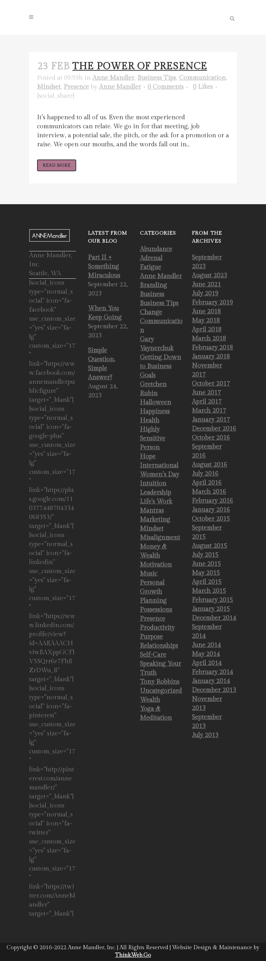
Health (149, 420)
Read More (57, 165)
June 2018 (206, 311)
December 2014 (214, 618)
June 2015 (206, 564)
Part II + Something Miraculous (104, 266)
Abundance (156, 249)
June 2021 (206, 284)
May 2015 (206, 573)
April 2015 (207, 582)
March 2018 (209, 338)
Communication (202, 77)
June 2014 (206, 645)
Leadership (155, 492)
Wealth (150, 699)
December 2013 (214, 690)
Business (152, 294)
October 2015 (211, 518)
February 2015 (212, 600)
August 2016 (209, 464)
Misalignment (160, 537)
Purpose (151, 636)
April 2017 (207, 401)
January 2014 (211, 681)
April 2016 (207, 482)
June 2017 (206, 392)
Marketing (155, 519)
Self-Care (153, 654)
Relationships (159, 645)
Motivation (156, 564)
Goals (148, 375)
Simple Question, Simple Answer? (101, 364)
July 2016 (205, 473)
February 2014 (212, 672)
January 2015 (211, 609)
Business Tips (157, 77)
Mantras (152, 510)
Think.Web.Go (133, 955)
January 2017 (211, 419)
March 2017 (209, 410)
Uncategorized (161, 690)
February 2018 (212, 347)
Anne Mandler (113, 77)
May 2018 (206, 320)
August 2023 (209, 275)
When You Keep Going (105, 313)
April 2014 (207, 663)
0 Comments (166, 86)
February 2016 (212, 500)
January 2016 (211, 509)
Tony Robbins (159, 681)
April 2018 (207, 329)
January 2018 (211, 356)
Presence (76, 86)
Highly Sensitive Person (152, 438)
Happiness (155, 411)
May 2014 (206, 654)
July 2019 (205, 293)
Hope (148, 456)
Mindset (49, 86)
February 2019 (212, 302)
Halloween (155, 402)
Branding (153, 285)
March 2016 (209, 491)
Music (148, 573)
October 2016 (211, 437)
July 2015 (205, 555)
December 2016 (214, 428)
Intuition (153, 483)
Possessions (156, 609)
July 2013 (205, 735)
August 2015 (209, 545)
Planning (153, 600)
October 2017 (211, 383)
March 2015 (209, 591)
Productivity (157, 627)
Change (151, 312)
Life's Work (156, 501)
